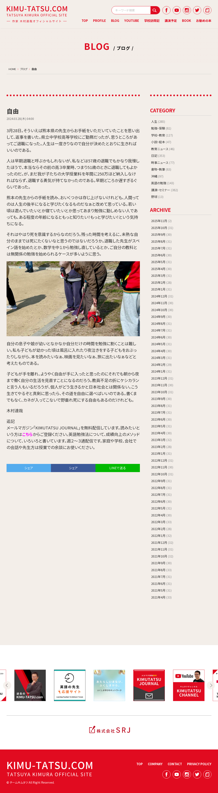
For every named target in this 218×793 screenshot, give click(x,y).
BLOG (115, 20)
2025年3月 (161, 275)
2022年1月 (161, 535)
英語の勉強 (162, 183)
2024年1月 (161, 371)
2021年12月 (162, 542)
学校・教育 (162, 135)
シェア (28, 468)
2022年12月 (162, 460)
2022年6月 (161, 501)
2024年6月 (161, 337)
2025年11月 (161, 221)
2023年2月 (161, 447)
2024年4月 (161, 351)
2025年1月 (161, 289)
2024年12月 (162, 296)
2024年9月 (161, 316)
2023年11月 (162, 385)
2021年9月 (161, 563)
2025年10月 (162, 228)
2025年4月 (161, 269)
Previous (7, 685)
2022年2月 (161, 529)
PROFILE (99, 20)
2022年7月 (161, 494)
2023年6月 (161, 419)
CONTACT (175, 764)
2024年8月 (161, 323)
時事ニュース (162, 162)
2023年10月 (162, 392)
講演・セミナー (164, 190)
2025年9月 (161, 234)
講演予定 (171, 20)
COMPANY (155, 764)
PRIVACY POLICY (199, 764)
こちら (27, 434)
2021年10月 (162, 556)
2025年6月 (161, 255)
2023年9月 (161, 398)
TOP (85, 20)
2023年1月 (161, 453)
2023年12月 (162, 378)
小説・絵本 (161, 142)
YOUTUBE (131, 20)
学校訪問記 (152, 20)
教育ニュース (162, 149)
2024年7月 (161, 330)
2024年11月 (162, 303)
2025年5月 (161, 262)
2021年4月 (161, 597)
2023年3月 (161, 440)
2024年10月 (162, 310)
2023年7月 (161, 412)
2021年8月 (161, 570)
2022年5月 (161, 508)
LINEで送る (117, 468)
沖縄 (157, 176)
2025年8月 (161, 241)
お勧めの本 (203, 20)
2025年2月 (161, 282)
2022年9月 (161, 481)
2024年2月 (161, 364)
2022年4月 (161, 515)
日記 (158, 155)
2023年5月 (161, 426)
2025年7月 (161, 248)
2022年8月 (161, 488)
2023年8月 (161, 405)
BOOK (186, 20)
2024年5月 (161, 344)
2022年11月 (162, 467)
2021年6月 (161, 583)
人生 (158, 121)
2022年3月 (161, 522)
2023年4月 (161, 433)
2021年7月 (161, 576)
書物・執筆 (161, 169)
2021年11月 (162, 549)
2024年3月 (161, 357)
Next (211, 685)
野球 (157, 196)
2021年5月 (161, 590)
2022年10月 (162, 474)
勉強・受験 (161, 128)
